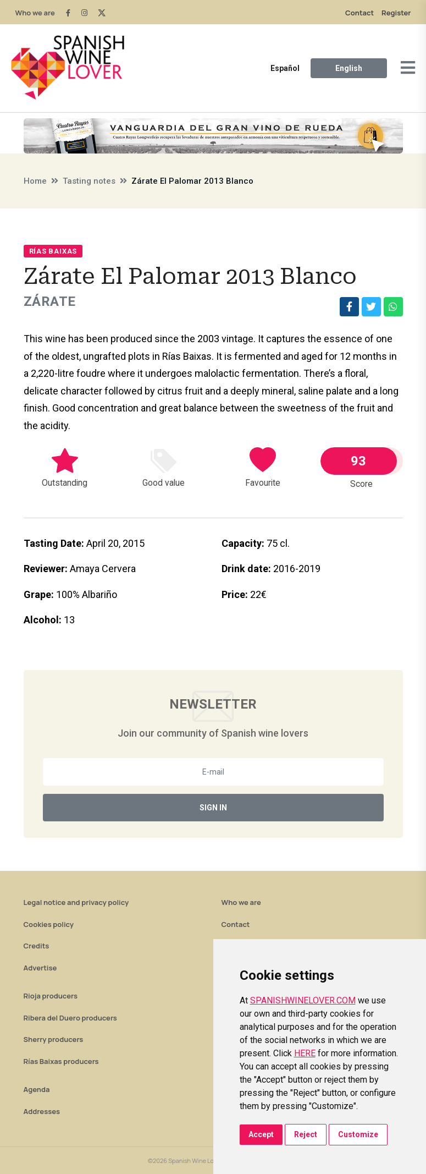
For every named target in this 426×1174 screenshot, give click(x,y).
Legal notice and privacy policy (76, 902)
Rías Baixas (53, 251)
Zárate (50, 301)
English (348, 68)
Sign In (213, 807)
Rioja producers (51, 996)
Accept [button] (261, 1134)
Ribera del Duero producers (70, 1018)
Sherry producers (54, 1039)
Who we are (35, 13)
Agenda (37, 1089)
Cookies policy (49, 924)
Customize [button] (358, 1134)
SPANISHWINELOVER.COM (303, 1000)
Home (35, 181)
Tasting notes (89, 181)
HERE (305, 1053)
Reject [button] (305, 1134)
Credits (36, 946)
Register (396, 13)
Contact (359, 13)
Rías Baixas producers (61, 1061)
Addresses (42, 1111)
